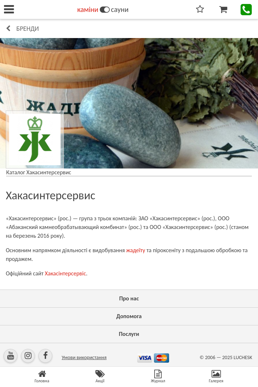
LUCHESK (243, 357)
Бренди (27, 29)
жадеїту (135, 250)
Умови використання (84, 357)
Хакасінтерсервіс (65, 273)
